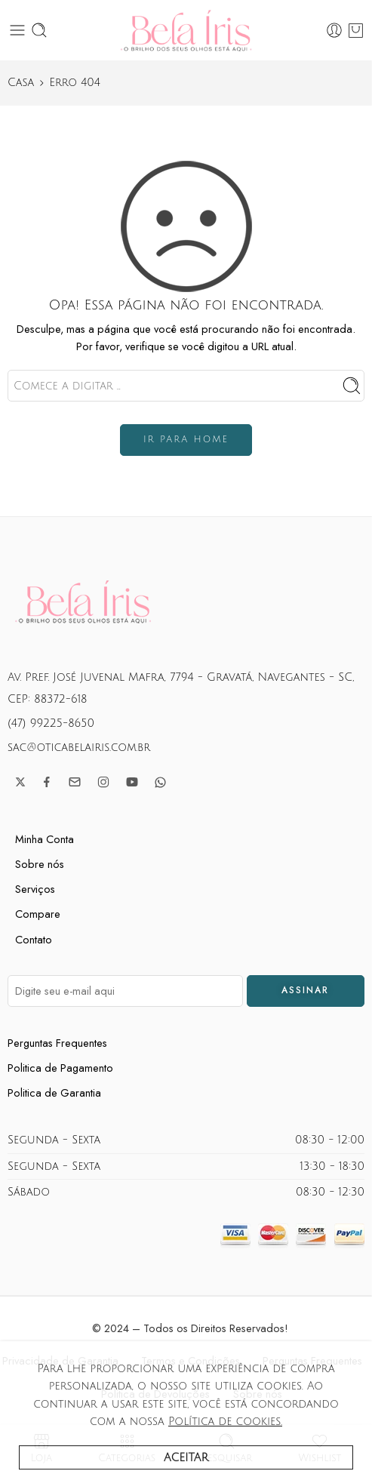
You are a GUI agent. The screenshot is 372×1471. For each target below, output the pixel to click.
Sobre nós (39, 864)
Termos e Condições (190, 1360)
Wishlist (319, 1448)
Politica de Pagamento (60, 1068)
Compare (37, 914)
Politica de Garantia (54, 1092)
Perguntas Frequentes (57, 1043)
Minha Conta (44, 839)
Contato (33, 939)
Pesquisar (226, 1448)
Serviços (35, 889)
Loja (41, 1448)
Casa (21, 82)
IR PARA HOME (186, 440)
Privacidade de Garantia (60, 1360)
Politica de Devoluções (155, 1394)
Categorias (126, 1448)
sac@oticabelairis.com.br (79, 747)
